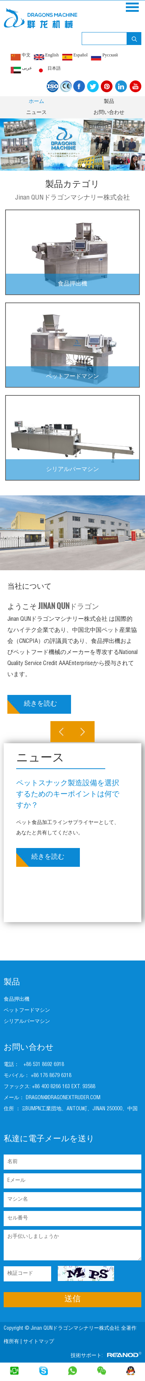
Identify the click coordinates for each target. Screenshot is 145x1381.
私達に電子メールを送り (49, 1139)
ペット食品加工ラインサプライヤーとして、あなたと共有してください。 (67, 828)
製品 (109, 101)
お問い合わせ (108, 112)
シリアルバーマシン (72, 470)
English (46, 56)
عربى (21, 69)
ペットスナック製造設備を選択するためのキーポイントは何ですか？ (67, 795)
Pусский (104, 56)
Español (75, 56)
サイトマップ (39, 1341)
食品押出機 (72, 284)
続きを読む (40, 704)
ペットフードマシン (72, 377)
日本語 (48, 70)
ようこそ (53, 605)
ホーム (36, 101)
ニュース (36, 112)
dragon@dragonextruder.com (63, 1098)
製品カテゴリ (72, 185)
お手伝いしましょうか (72, 1245)
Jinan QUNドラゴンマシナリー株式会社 (72, 198)
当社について (29, 587)
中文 (21, 56)
